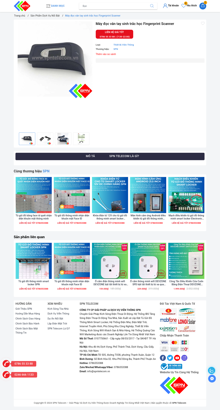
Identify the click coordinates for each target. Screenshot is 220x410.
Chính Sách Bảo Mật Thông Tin (26, 330)
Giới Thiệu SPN (23, 308)
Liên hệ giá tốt (114, 32)
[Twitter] (170, 358)
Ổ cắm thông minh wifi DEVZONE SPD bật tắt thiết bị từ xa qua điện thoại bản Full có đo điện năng (148, 283)
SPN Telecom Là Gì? (59, 328)
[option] (53, 59)
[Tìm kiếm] (152, 6)
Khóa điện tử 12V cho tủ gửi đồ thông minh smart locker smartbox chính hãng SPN (110, 217)
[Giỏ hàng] (202, 6)
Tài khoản (171, 5)
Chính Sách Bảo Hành (27, 323)
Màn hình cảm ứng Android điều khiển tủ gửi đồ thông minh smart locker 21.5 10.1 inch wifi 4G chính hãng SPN (148, 217)
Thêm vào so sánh (106, 54)
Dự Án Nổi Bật (55, 318)
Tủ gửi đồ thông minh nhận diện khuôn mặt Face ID (71, 217)
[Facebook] (163, 358)
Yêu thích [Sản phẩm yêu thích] (189, 5)
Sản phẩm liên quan (29, 237)
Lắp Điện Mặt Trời (57, 323)
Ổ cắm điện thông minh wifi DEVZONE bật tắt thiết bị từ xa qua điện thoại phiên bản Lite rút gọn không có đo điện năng (110, 283)
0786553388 (41, 223)
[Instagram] (184, 358)
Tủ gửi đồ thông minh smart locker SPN (33, 283)
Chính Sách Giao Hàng (27, 318)
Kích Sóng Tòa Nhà (58, 308)
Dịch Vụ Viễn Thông (58, 313)
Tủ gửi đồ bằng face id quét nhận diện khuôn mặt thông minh (34, 217)
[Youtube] (177, 358)
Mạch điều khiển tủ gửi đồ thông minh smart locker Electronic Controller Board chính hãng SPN (186, 217)
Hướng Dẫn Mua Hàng (27, 313)
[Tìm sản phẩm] (113, 6)
